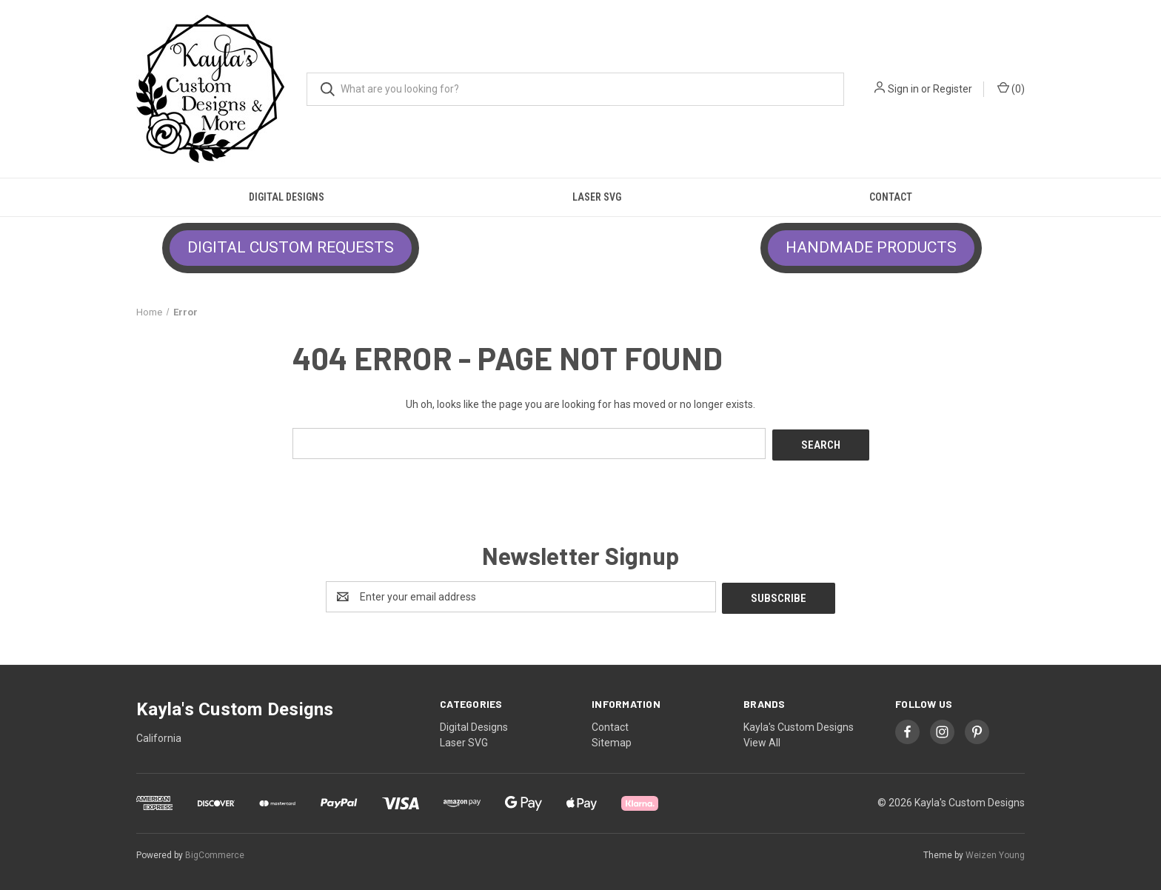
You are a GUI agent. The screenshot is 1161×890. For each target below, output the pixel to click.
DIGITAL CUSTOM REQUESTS (290, 247)
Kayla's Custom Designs (798, 724)
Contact (890, 197)
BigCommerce (214, 852)
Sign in (903, 89)
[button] (290, 248)
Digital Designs (286, 197)
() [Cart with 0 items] (1011, 88)
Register (952, 89)
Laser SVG (596, 197)
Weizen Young (995, 852)
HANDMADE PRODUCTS (871, 247)
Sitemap (612, 740)
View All (761, 740)
